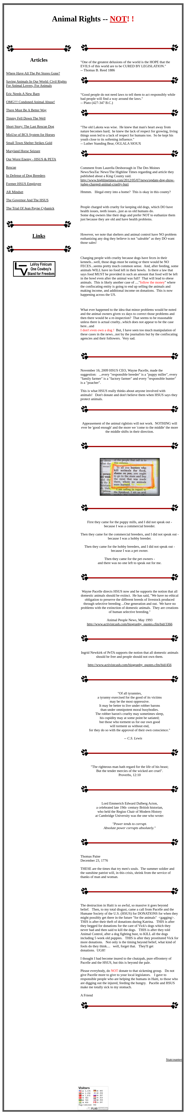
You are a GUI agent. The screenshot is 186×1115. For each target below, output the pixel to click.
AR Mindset (14, 192)
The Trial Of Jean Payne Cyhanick (30, 208)
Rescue (11, 167)
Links (38, 236)
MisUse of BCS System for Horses (30, 135)
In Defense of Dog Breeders (25, 175)
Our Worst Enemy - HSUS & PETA (31, 159)
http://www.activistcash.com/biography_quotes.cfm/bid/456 (129, 665)
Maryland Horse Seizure (23, 151)
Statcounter (174, 1060)
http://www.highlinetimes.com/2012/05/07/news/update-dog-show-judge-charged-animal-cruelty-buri (127, 182)
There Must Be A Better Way (26, 110)
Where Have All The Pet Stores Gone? (33, 73)
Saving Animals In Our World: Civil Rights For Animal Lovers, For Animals (36, 84)
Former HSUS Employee (23, 184)
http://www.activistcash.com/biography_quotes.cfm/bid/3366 (129, 624)
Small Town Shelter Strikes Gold (29, 143)
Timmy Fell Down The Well (26, 118)
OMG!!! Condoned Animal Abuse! (30, 102)
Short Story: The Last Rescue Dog (30, 126)
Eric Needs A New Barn (23, 94)
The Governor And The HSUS (27, 200)
